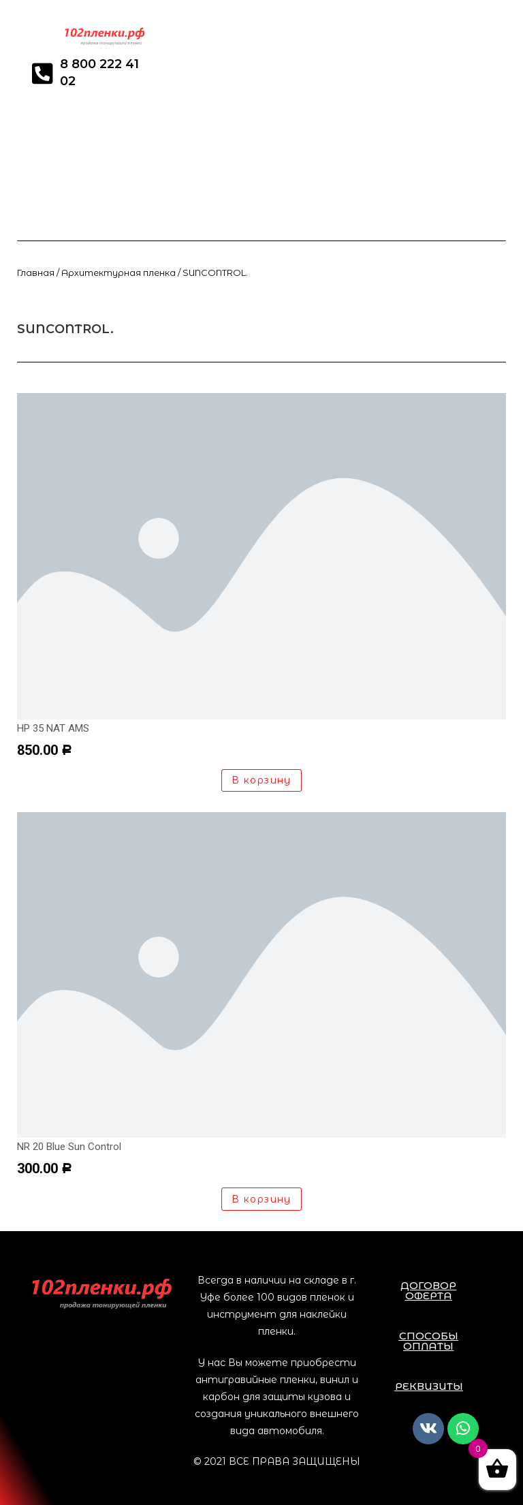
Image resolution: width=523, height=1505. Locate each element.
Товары (99, 312)
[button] (429, 1290)
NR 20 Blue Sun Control (69, 1147)
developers (41, 312)
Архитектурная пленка (118, 273)
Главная (35, 273)
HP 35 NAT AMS (53, 728)
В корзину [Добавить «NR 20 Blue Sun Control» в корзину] (261, 1199)
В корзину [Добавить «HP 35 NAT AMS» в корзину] (261, 780)
